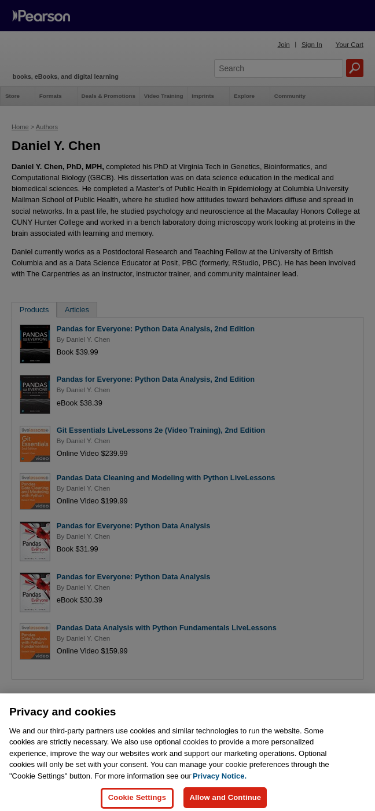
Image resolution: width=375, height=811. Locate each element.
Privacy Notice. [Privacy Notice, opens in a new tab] (220, 781)
